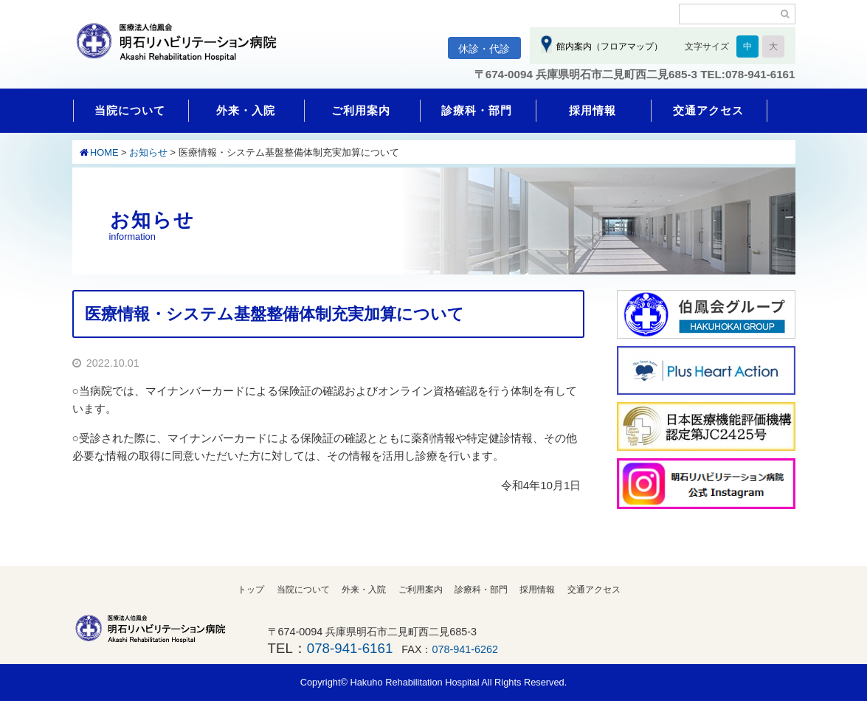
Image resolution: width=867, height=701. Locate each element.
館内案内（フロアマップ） (607, 46)
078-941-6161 (350, 648)
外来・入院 (245, 110)
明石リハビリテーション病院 (183, 49)
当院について (129, 110)
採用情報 (592, 110)
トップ (251, 589)
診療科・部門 (476, 110)
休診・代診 (484, 49)
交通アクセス (708, 110)
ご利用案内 (360, 110)
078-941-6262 (465, 649)
